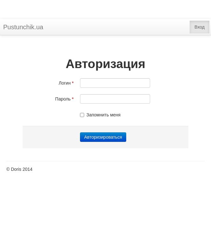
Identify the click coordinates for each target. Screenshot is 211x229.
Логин (66, 83)
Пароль (64, 98)
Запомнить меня (100, 114)
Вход (199, 27)
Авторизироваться (103, 137)
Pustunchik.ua (23, 27)
